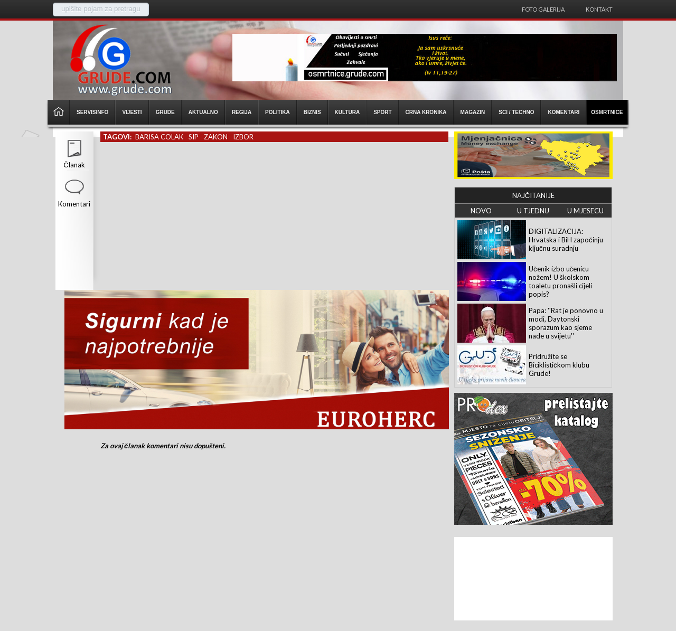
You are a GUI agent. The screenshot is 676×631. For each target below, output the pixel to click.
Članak (73, 165)
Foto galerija (543, 9)
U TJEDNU (533, 210)
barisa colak (159, 137)
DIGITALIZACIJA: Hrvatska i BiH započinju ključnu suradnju (566, 239)
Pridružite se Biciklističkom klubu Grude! (559, 365)
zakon (216, 137)
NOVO (481, 210)
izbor (243, 137)
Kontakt (599, 9)
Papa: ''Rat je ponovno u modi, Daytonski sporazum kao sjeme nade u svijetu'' (566, 323)
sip (194, 137)
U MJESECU (585, 210)
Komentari (74, 204)
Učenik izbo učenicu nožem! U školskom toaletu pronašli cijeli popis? (560, 281)
